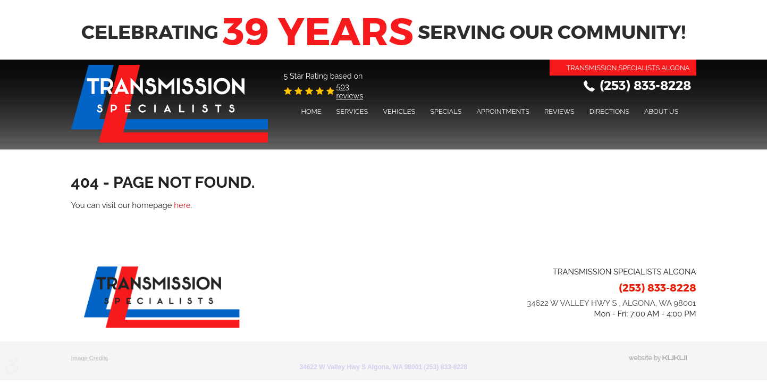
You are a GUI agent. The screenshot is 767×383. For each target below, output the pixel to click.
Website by (662, 358)
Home (311, 111)
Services (352, 111)
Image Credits (89, 358)
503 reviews (350, 91)
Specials (445, 111)
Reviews (559, 111)
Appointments (502, 111)
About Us (661, 111)
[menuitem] (310, 111)
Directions (609, 111)
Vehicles (399, 111)
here (182, 205)
